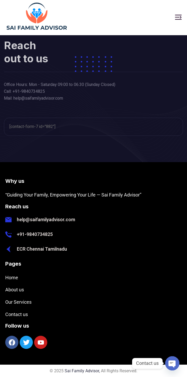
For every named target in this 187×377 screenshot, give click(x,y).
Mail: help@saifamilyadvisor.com (33, 100)
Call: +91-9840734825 (24, 93)
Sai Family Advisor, (82, 370)
